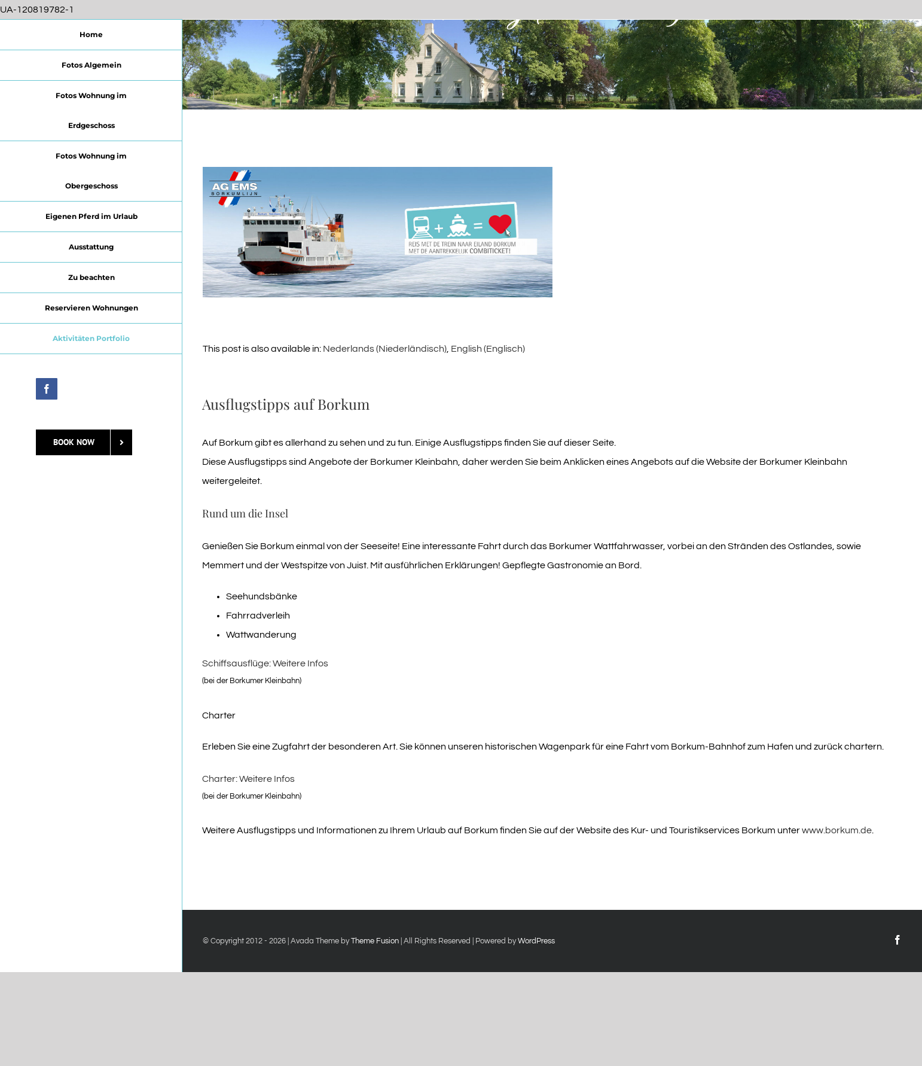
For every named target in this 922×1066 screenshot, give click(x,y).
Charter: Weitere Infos (248, 779)
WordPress (536, 941)
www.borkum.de (837, 830)
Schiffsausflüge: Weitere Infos (265, 663)
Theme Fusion (375, 941)
